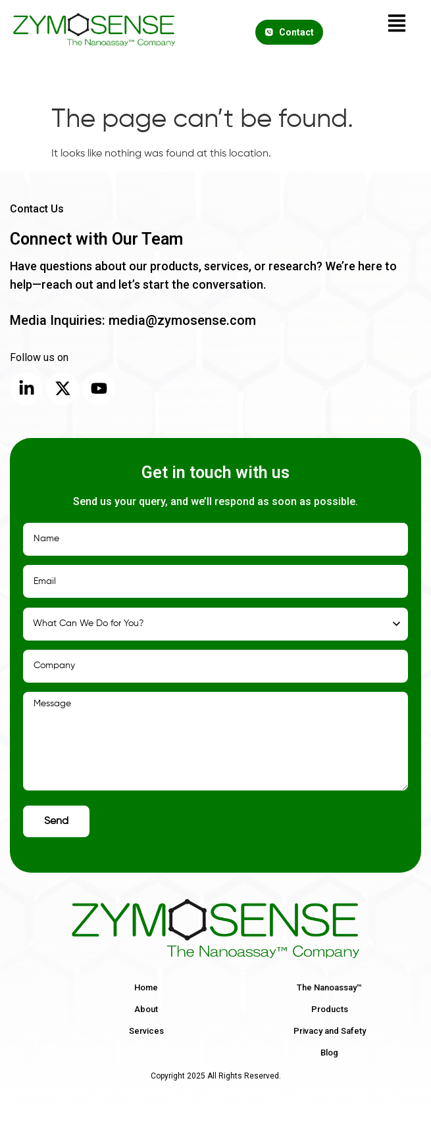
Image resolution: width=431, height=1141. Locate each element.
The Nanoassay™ (329, 987)
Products (329, 1009)
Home (146, 987)
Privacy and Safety (329, 1031)
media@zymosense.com (180, 320)
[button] (397, 25)
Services (146, 1031)
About (146, 1009)
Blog (329, 1052)
